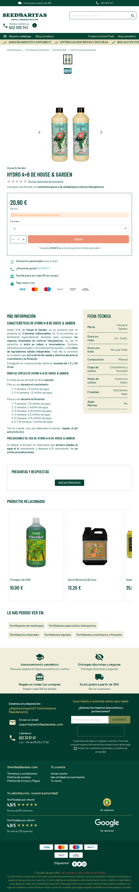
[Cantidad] (18, 239)
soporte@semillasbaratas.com (41, 724)
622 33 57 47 (27, 737)
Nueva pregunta (69, 482)
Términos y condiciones (22, 773)
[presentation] (101, 730)
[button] (67, 59)
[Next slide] (101, 132)
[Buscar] (103, 15)
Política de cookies (19, 777)
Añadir (78, 239)
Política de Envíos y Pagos (23, 780)
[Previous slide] (40, 132)
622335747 (44, 268)
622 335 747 (107, 3)
